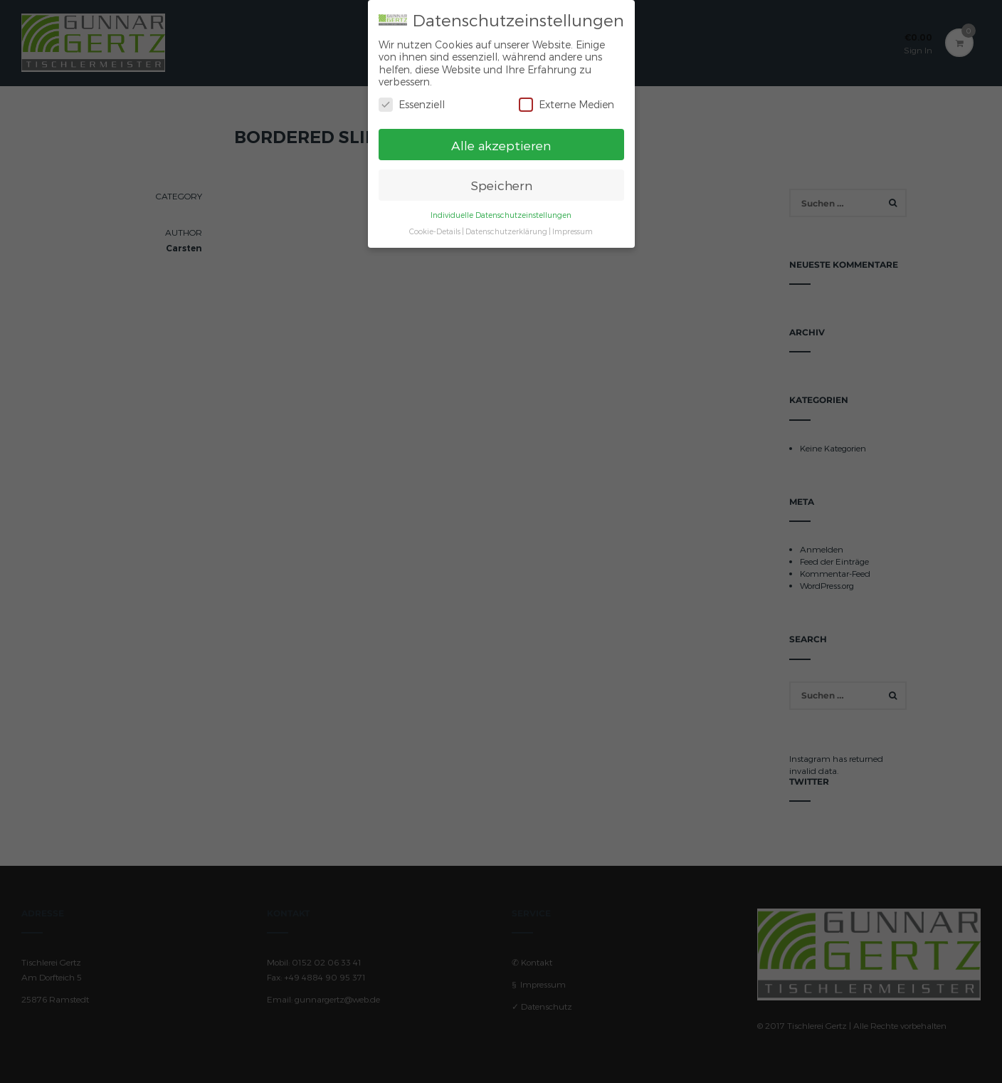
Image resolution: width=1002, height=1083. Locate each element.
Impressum (572, 225)
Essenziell (412, 98)
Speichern (501, 179)
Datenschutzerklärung (506, 225)
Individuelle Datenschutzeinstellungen (501, 209)
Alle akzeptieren (501, 138)
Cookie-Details (434, 225)
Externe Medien (566, 98)
